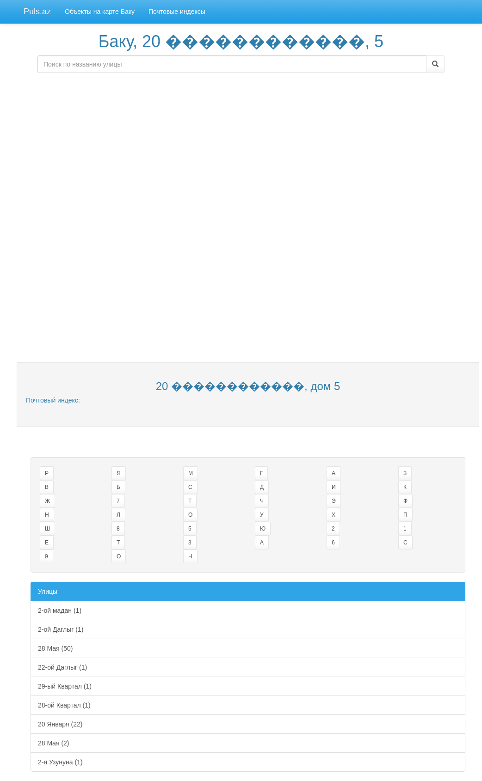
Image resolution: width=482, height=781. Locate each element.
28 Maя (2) (53, 743)
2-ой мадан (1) (59, 610)
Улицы (47, 591)
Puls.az (37, 11)
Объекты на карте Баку (100, 11)
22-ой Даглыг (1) (62, 667)
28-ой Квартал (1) (64, 705)
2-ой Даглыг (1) (60, 629)
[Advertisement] (241, 144)
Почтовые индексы (176, 11)
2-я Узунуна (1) (60, 762)
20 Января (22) (60, 724)
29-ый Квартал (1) (65, 686)
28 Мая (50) (55, 648)
